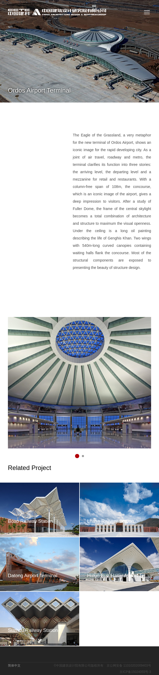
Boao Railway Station (30, 521)
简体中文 (14, 665)
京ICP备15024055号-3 (135, 672)
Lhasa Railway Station (110, 521)
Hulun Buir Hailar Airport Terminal (119, 575)
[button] (77, 456)
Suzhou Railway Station (33, 630)
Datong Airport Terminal (32, 575)
